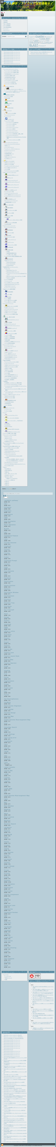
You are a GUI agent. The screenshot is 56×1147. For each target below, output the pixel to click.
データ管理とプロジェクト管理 (12, 282)
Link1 (25, 1144)
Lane (36, 40)
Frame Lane (8, 688)
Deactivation (8, 581)
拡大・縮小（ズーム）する (11, 473)
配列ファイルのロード (10, 162)
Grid (5, 723)
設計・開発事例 (7, 23)
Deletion (7, 589)
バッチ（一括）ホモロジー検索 (14, 219)
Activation (42, 45)
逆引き (5, 467)
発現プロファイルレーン (10, 156)
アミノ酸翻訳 (8, 298)
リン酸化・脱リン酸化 (11, 254)
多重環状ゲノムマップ (11, 328)
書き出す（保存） (9, 476)
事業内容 (6, 22)
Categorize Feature (11, 535)
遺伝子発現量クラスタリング (11, 376)
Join (5, 755)
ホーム (7, 488)
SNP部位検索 (8, 224)
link (5, 792)
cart (5, 532)
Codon (48, 43)
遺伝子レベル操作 (9, 369)
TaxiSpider (8, 927)
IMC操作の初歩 (9, 100)
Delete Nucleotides (11, 262)
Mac (5, 802)
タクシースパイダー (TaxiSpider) (14, 420)
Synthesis (7, 923)
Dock (6, 614)
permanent (8, 859)
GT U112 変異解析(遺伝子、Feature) (15, 460)
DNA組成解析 (9, 291)
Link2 (28, 1144)
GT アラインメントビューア (11, 200)
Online (6, 842)
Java (6, 744)
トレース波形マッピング (11, 350)
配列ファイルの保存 (9, 164)
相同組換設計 (8, 403)
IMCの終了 (8, 103)
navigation (48, 36)
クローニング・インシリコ (9, 225)
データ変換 (7, 169)
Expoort (7, 638)
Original (7, 845)
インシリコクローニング (10, 227)
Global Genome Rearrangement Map (17, 719)
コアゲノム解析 (8, 335)
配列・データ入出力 (9, 161)
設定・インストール (9, 407)
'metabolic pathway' (11, 500)
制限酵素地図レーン (9, 153)
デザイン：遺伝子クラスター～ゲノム (12, 394)
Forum (6, 677)
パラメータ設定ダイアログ (11, 439)
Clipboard (7, 546)
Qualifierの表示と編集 (10, 78)
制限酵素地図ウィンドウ (10, 202)
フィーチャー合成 (11, 125)
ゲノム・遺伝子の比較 (9, 316)
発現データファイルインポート (12, 365)
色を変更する (8, 468)
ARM (7, 423)
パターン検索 (9, 215)
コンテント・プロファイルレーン (12, 148)
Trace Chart (8, 937)
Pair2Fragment (8, 426)
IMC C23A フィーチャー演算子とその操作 (42, 1009)
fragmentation (9, 681)
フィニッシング (8, 281)
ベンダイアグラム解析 (11, 333)
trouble (31, 36)
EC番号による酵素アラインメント (12, 341)
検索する (7, 484)
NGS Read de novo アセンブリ (12, 284)
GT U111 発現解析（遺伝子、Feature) (15, 459)
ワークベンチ (8, 110)
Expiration (8, 634)
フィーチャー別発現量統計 (11, 377)
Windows (7, 962)
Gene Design (8, 709)
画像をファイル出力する (12, 478)
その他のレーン (8, 158)
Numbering (8, 834)
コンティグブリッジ (10, 239)
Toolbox (7, 934)
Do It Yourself (9, 610)
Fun (5, 691)
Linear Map (44, 38)
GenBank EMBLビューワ (11, 175)
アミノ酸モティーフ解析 (10, 301)
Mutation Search (10, 824)
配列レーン (7, 145)
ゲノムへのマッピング (8, 344)
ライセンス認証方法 (9, 86)
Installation (8, 741)
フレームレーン (8, 152)
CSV (5, 574)
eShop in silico (9, 631)
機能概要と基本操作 (9, 94)
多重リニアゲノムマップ (10, 323)
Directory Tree (9, 603)
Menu (6, 813)
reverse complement (11, 894)
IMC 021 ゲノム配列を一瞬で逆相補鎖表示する (43, 997)
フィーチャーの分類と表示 (11, 83)
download (44, 43)
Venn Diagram (9, 958)
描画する (7, 483)
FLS (5, 674)
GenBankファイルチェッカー (12, 431)
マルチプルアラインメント (12, 319)
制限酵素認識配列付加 (11, 253)
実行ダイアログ (8, 438)
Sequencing (8, 909)
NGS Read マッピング (10, 285)
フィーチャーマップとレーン (11, 142)
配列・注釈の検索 (8, 204)
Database (7, 578)
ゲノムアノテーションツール (11, 309)
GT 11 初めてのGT (9, 465)
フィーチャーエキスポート (12, 135)
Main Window (9, 806)
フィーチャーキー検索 (11, 210)
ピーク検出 (7, 373)
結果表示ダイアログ (9, 441)
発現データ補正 (8, 368)
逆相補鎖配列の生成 (10, 400)
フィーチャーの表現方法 (10, 82)
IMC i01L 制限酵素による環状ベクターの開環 (43, 1017)
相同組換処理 (9, 258)
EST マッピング (8, 347)
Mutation (31, 38)
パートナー (6, 28)
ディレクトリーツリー (10, 114)
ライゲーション (9, 242)
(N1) (5, 504)
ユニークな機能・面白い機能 (10, 433)
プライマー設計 (9, 232)
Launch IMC (8, 770)
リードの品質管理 (9, 279)
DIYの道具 (7, 444)
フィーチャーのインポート (12, 132)
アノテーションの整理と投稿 (11, 314)
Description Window (11, 592)
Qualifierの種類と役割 (10, 75)
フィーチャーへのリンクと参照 (13, 139)
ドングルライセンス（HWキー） (14, 89)
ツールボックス (9, 119)
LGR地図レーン (8, 155)
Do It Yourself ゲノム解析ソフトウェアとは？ (14, 443)
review (6, 898)
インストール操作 (9, 96)
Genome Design (42, 40)
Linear (6, 785)
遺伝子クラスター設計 (10, 236)
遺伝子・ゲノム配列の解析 (9, 289)
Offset (6, 838)
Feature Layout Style (11, 656)
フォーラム (6, 974)
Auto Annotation (10, 521)
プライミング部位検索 (11, 222)
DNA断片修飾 (9, 249)
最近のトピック (8, 977)
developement (9, 596)
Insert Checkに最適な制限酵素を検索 (13, 256)
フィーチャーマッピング (12, 130)
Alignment (7, 511)
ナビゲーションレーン (10, 150)
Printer (6, 870)
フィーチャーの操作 (9, 120)
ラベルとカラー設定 (9, 191)
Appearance (8, 514)
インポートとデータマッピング (12, 165)
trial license (8, 940)
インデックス (8, 976)
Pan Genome (8, 852)
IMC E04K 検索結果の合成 (39, 1013)
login (6, 799)
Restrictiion (8, 891)
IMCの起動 (7, 98)
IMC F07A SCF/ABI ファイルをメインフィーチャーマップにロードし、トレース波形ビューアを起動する (43, 1000)
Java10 (6, 748)
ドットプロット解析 (10, 330)
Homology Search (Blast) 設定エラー (39, 53)
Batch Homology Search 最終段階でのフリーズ (41, 52)
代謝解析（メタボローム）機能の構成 (13, 382)
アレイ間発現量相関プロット (11, 374)
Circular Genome (10, 542)
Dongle (6, 617)
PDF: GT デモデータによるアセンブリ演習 (16, 276)
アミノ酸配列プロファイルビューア (13, 194)
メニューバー (8, 116)
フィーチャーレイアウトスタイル (12, 144)
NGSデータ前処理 (11, 277)
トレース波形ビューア (11, 189)
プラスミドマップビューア (12, 187)
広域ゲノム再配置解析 (10, 336)
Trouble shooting (10, 947)
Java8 (6, 751)
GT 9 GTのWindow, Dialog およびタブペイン (15, 463)
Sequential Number (11, 912)
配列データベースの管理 (11, 306)
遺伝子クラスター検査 (10, 397)
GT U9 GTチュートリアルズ (11, 462)
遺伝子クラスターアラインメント (12, 325)
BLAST (33, 45)
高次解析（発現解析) (9, 379)
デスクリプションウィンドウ (11, 193)
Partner (7, 855)
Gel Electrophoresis (11, 699)
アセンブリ (7, 268)
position (7, 862)
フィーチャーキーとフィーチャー (11, 69)
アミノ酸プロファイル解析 (11, 300)
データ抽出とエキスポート (11, 167)
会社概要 (6, 20)
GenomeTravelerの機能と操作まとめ (12, 446)
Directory (7, 599)
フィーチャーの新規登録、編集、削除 (15, 133)
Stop (5, 919)
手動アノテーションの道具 (11, 312)
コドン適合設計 (8, 405)
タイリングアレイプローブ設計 (12, 361)
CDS (5, 539)
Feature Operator (10, 663)
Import (6, 730)
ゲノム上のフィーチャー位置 (11, 80)
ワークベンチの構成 (10, 113)
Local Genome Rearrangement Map (17, 795)
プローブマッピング (9, 363)
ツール (5, 412)
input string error (10, 737)
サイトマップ (7, 30)
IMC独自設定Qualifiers (10, 77)
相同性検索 (7, 217)
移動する (7, 471)
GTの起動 (7, 105)
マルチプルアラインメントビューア (13, 196)
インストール (8, 409)
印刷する (7, 481)
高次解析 (7, 457)
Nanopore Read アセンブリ (13, 271)
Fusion (6, 695)
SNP (5, 916)
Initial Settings (9, 734)
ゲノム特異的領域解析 (10, 343)
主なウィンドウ (8, 436)
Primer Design (9, 866)
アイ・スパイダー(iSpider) (12, 417)
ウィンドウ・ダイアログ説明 (10, 434)
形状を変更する (8, 470)
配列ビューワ (9, 177)
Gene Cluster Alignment (12, 706)
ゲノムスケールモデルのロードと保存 (13, 384)
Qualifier (40, 36)
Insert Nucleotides (11, 263)
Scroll (6, 902)
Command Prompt (10, 560)
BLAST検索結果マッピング (11, 357)
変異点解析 (7, 339)
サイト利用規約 (7, 25)
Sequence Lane (9, 905)
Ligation (7, 781)
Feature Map (8, 659)
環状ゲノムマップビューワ (12, 184)
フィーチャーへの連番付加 (12, 122)
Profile (6, 877)
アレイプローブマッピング (11, 355)
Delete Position (9, 585)
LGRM (6, 774)
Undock (7, 951)
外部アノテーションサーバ (11, 310)
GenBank (7, 702)
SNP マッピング (8, 352)
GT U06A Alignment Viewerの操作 (14, 455)
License (31, 40)
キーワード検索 (9, 212)
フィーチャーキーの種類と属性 (12, 72)
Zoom (6, 965)
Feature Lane (9, 652)
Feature (39, 43)
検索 (6, 979)
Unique (6, 955)
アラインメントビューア (10, 287)
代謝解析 (6, 381)
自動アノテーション (9, 307)
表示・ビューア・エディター (10, 172)
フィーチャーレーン (9, 147)
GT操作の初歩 (9, 107)
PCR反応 (8, 235)
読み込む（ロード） (9, 475)
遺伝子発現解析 (7, 360)
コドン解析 (8, 294)
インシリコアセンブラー (11, 415)
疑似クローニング (9, 260)
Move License (9, 817)
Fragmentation (10, 265)
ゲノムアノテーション (8, 303)
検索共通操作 (9, 207)
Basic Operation (10, 524)
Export (6, 642)
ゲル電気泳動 (9, 247)
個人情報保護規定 (7, 27)
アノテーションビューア (11, 180)
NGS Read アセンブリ (12, 270)
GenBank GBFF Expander (12, 429)
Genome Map (9, 716)
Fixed (6, 666)
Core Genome (9, 571)
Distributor (8, 606)
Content (7, 564)
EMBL (6, 627)
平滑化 (8, 251)
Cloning (7, 549)
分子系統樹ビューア (10, 199)
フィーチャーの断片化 (11, 124)
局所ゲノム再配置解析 (10, 338)
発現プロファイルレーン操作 (11, 366)
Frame (6, 684)
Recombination (9, 884)
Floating (7, 670)
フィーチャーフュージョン (12, 127)
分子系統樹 (8, 322)
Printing (7, 873)
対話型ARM (7, 424)
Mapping (7, 809)
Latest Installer (9, 767)
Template (7, 930)
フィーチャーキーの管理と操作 (12, 70)
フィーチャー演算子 (11, 128)
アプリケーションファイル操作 (12, 170)
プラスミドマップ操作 (11, 244)
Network (7, 831)
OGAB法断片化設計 (9, 401)
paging (6, 848)
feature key (35, 43)
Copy (6, 567)
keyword (7, 759)
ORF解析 (8, 297)
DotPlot (7, 620)
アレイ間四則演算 (9, 371)
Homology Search (10, 727)
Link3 (31, 1144)
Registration (8, 887)
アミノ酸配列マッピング (10, 353)
